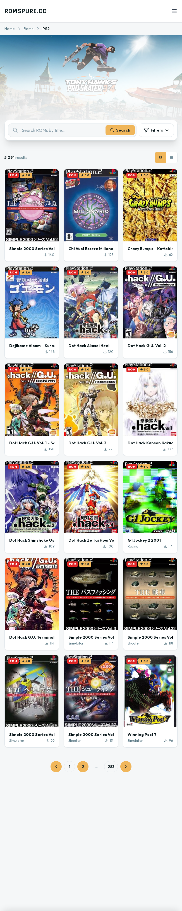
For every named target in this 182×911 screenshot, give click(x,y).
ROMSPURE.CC (25, 11)
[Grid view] (160, 157)
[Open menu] (174, 11)
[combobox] (72, 130)
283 (111, 766)
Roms (28, 28)
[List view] (171, 157)
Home (9, 28)
